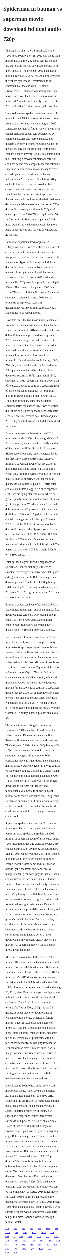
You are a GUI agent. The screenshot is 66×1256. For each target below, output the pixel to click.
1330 (16, 1240)
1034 (25, 1232)
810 (7, 1228)
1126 (50, 1249)
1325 (41, 1249)
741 (16, 1232)
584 (39, 1245)
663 (41, 1240)
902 (23, 1245)
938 (33, 1240)
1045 (39, 1236)
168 (39, 1228)
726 (31, 1228)
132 (7, 1240)
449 (58, 1240)
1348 (24, 1249)
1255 (56, 1236)
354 (23, 1228)
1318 (7, 1232)
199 (50, 1240)
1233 (30, 1236)
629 (7, 1253)
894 (21, 1236)
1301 (56, 1245)
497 (47, 1236)
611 (7, 1245)
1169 (48, 1228)
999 (7, 1236)
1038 (43, 1232)
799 (15, 1249)
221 (7, 1249)
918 (15, 1253)
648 (31, 1245)
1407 (25, 1240)
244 (32, 1249)
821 (15, 1228)
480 (47, 1245)
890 (56, 1228)
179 (52, 1232)
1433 (34, 1232)
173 (15, 1245)
